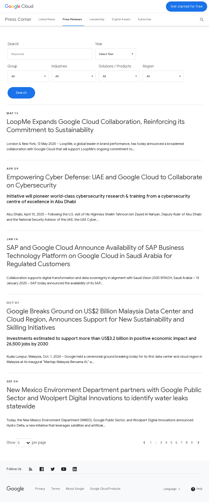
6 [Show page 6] (176, 443)
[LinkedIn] (74, 469)
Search (13, 44)
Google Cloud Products (105, 488)
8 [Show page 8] (187, 443)
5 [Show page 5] (171, 443)
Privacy (40, 488)
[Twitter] (52, 469)
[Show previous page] (144, 444)
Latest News (47, 19)
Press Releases (72, 19)
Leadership (97, 19)
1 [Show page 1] (151, 443)
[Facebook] (41, 469)
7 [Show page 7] (181, 443)
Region (148, 66)
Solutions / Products (115, 66)
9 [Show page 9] (192, 443)
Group (12, 66)
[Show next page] (198, 444)
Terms (55, 488)
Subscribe (144, 19)
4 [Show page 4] (166, 443)
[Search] (202, 18)
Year (98, 44)
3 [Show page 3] (161, 443)
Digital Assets (121, 19)
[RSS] (30, 469)
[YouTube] (63, 469)
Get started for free (186, 6)
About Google (75, 488)
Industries (59, 66)
